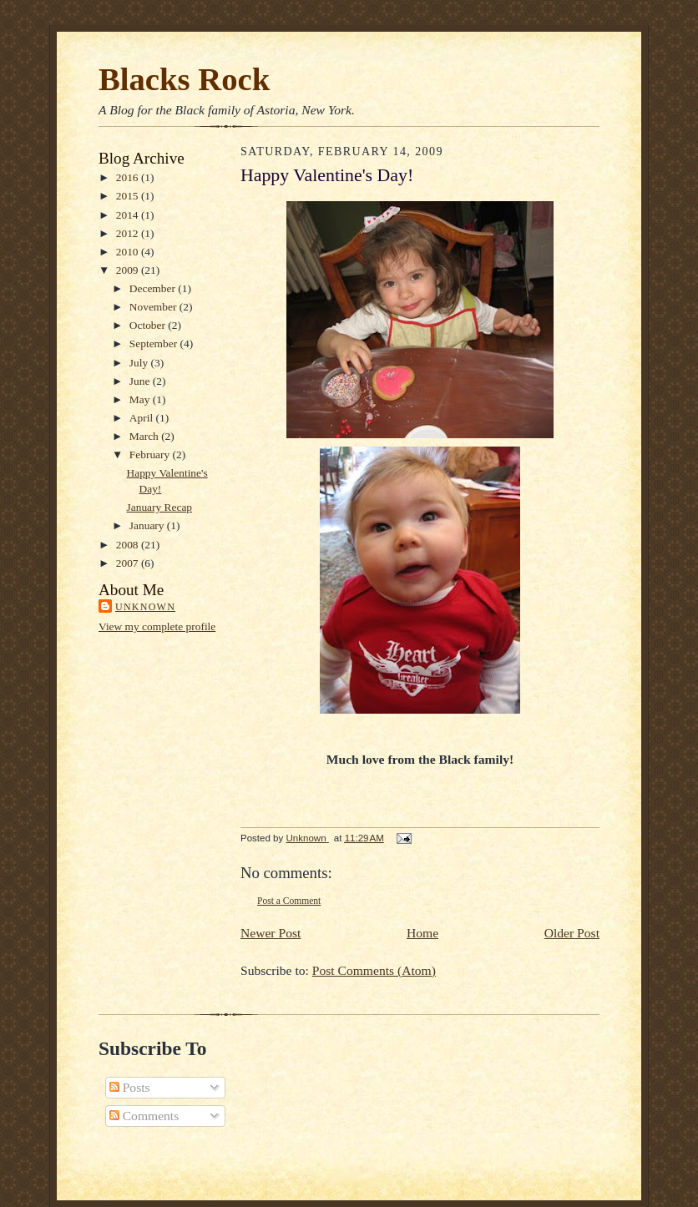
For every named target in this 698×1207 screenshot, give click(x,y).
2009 (128, 270)
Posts (129, 1087)
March (145, 436)
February (151, 454)
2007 (128, 563)
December (153, 288)
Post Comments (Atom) (374, 970)
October (149, 325)
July (140, 362)
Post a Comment (289, 901)
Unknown (145, 607)
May (141, 399)
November (154, 306)
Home (422, 933)
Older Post (571, 933)
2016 (128, 177)
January (148, 525)
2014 (128, 215)
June (141, 381)
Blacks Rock (184, 79)
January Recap (160, 507)
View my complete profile (157, 626)
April (142, 418)
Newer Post (270, 933)
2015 (128, 195)
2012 (128, 233)
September (154, 343)
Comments (144, 1116)
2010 (128, 251)
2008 (128, 544)
